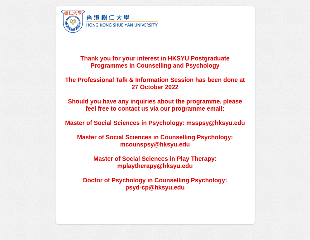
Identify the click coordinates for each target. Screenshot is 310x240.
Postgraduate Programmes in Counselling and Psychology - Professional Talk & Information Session (155, 20)
